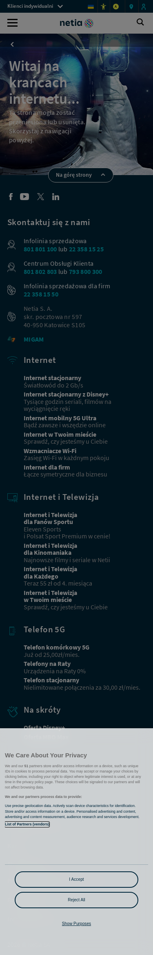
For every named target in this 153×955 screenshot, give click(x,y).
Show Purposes (76, 923)
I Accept (76, 879)
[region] (76, 841)
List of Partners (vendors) (27, 824)
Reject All (76, 900)
